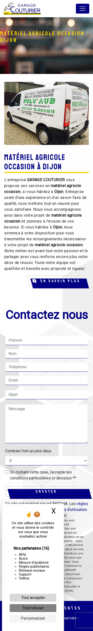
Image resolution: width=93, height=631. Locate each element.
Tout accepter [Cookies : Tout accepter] (33, 597)
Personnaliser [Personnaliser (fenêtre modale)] (33, 618)
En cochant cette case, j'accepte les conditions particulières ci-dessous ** (43, 475)
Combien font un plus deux (28, 451)
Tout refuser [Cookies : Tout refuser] (33, 608)
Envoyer (46, 491)
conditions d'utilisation (67, 509)
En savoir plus (56, 281)
